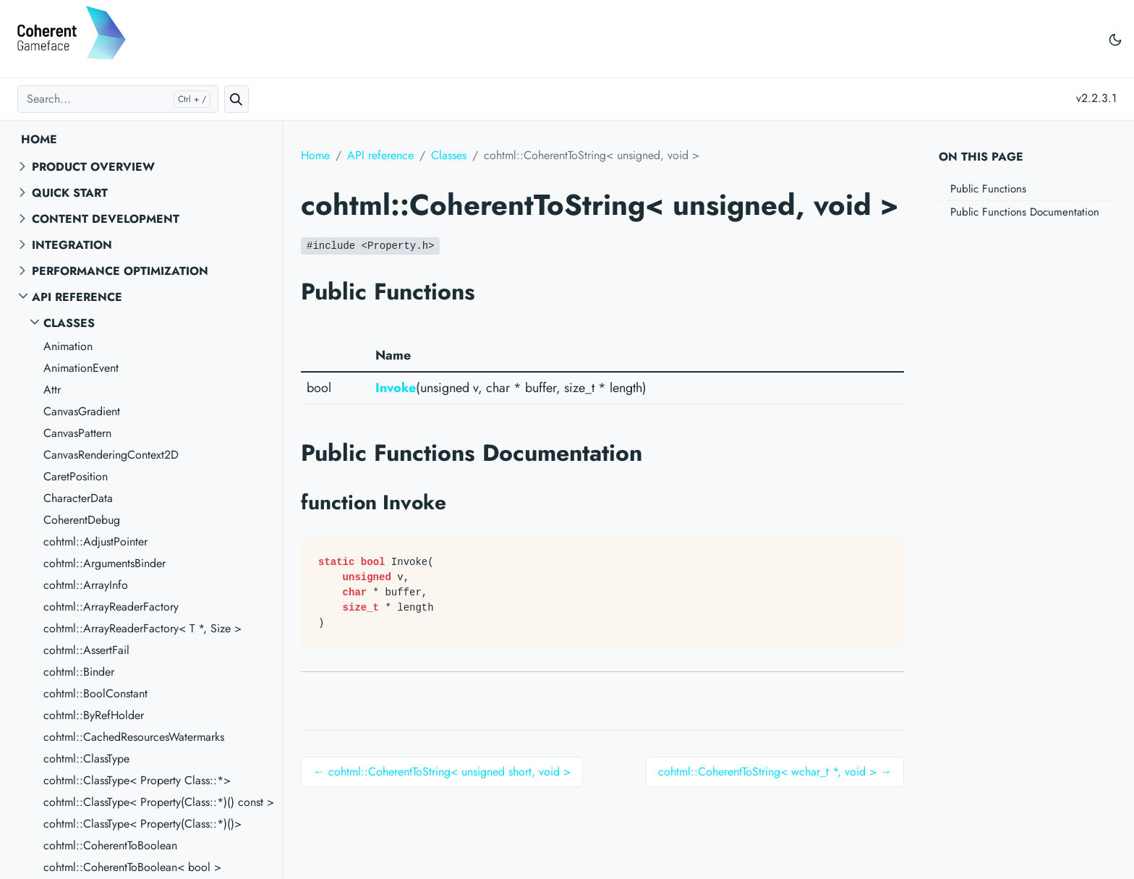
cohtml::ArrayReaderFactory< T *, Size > (142, 628)
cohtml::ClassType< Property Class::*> (137, 780)
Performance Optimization (120, 271)
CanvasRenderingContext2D (111, 454)
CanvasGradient (81, 411)
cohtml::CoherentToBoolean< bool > (132, 867)
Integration (72, 245)
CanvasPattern (77, 433)
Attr (52, 389)
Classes (69, 323)
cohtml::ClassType (86, 758)
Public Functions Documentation (1024, 212)
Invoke (395, 387)
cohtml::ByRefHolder (93, 715)
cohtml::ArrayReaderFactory (111, 606)
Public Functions (988, 189)
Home (39, 139)
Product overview (93, 166)
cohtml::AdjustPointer (95, 541)
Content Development (105, 219)
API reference (77, 297)
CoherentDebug (81, 519)
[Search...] (117, 99)
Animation (68, 346)
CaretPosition (75, 476)
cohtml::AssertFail (86, 650)
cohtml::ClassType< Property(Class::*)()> (142, 823)
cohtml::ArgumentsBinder (104, 563)
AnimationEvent (81, 368)
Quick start (70, 192)
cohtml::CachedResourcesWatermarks (133, 737)
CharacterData (78, 498)
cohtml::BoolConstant (95, 693)
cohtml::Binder (78, 671)
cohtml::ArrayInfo (85, 585)
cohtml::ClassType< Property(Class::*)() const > (158, 802)
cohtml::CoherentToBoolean (110, 845)
